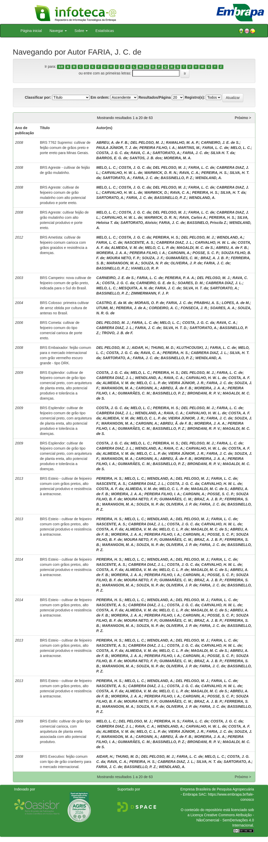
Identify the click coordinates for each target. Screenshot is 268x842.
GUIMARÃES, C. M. (182, 258)
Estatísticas (104, 31)
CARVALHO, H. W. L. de (122, 173)
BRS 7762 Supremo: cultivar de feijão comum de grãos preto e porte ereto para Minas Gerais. (65, 147)
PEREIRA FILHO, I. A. (157, 148)
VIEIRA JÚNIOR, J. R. (186, 383)
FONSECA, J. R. (194, 308)
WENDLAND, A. (208, 178)
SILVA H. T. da (222, 153)
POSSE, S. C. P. (205, 253)
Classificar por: (38, 97)
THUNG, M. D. (162, 348)
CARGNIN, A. (179, 253)
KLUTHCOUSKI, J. (192, 348)
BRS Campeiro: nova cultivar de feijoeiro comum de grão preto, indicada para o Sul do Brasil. (65, 283)
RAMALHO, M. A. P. (182, 142)
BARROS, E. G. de (111, 158)
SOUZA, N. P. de (154, 263)
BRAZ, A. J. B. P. (214, 258)
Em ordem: (100, 97)
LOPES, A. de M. (235, 303)
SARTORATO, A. (166, 153)
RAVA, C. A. (140, 153)
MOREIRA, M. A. (177, 158)
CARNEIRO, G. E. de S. (156, 283)
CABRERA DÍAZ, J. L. (224, 283)
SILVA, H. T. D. (175, 328)
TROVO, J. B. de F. (117, 333)
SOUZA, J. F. (152, 258)
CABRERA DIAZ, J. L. (174, 242)
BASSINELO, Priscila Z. (207, 223)
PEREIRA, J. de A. (131, 308)
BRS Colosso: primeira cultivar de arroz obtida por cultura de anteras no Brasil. (64, 308)
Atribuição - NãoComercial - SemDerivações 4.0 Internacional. (225, 820)
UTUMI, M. (105, 308)
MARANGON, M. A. (123, 263)
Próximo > (243, 118)
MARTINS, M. (189, 148)
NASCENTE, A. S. (139, 242)
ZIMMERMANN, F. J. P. (150, 293)
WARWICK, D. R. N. (160, 173)
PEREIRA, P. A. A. (180, 278)
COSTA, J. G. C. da (112, 153)
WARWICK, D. (156, 192)
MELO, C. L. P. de (159, 248)
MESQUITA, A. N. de (136, 288)
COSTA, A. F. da (109, 489)
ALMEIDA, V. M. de (127, 248)
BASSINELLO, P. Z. (177, 178)
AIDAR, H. (140, 348)
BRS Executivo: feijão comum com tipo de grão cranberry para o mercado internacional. (65, 761)
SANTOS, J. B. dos (145, 158)
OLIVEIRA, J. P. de (186, 263)
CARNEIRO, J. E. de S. (220, 142)
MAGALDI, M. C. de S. (195, 248)
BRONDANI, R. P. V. (203, 393)
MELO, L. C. (241, 148)
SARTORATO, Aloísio (138, 223)
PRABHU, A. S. (207, 303)
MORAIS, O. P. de (149, 303)
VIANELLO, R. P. (145, 268)
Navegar (58, 31)
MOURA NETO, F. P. (123, 258)
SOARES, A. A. (222, 308)
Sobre (81, 31)
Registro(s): (195, 97)
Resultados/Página (155, 97)
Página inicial (31, 31)
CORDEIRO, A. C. (163, 308)
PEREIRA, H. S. (214, 173)
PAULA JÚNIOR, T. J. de (116, 148)
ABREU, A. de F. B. (112, 142)
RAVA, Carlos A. (193, 217)
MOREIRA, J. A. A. (111, 253)
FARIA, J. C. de (195, 153)
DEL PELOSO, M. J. (147, 142)
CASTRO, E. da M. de (114, 303)
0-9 (61, 66)
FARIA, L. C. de (215, 148)
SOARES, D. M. (191, 283)
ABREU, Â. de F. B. (176, 388)
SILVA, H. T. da (232, 192)
